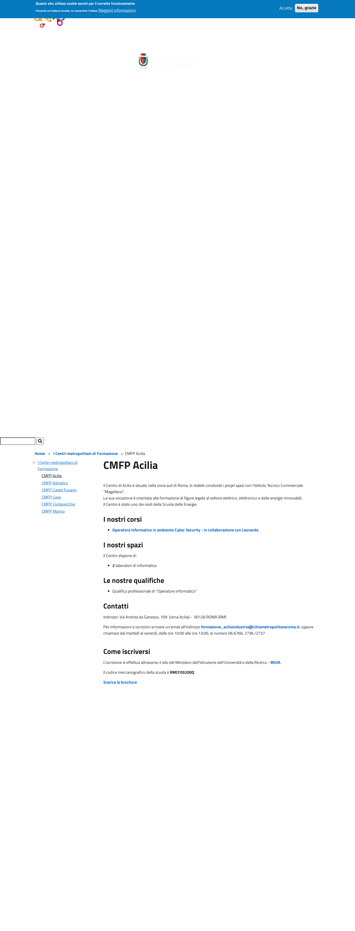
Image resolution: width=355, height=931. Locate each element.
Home (40, 453)
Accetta (285, 4)
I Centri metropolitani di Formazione (85, 453)
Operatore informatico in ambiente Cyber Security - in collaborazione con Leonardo (185, 530)
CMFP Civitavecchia (58, 504)
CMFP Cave (51, 497)
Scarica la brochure (120, 682)
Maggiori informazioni (117, 6)
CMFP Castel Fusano (59, 490)
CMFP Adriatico (55, 483)
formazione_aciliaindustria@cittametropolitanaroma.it (250, 627)
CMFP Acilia (52, 476)
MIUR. (276, 662)
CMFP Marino (53, 511)
